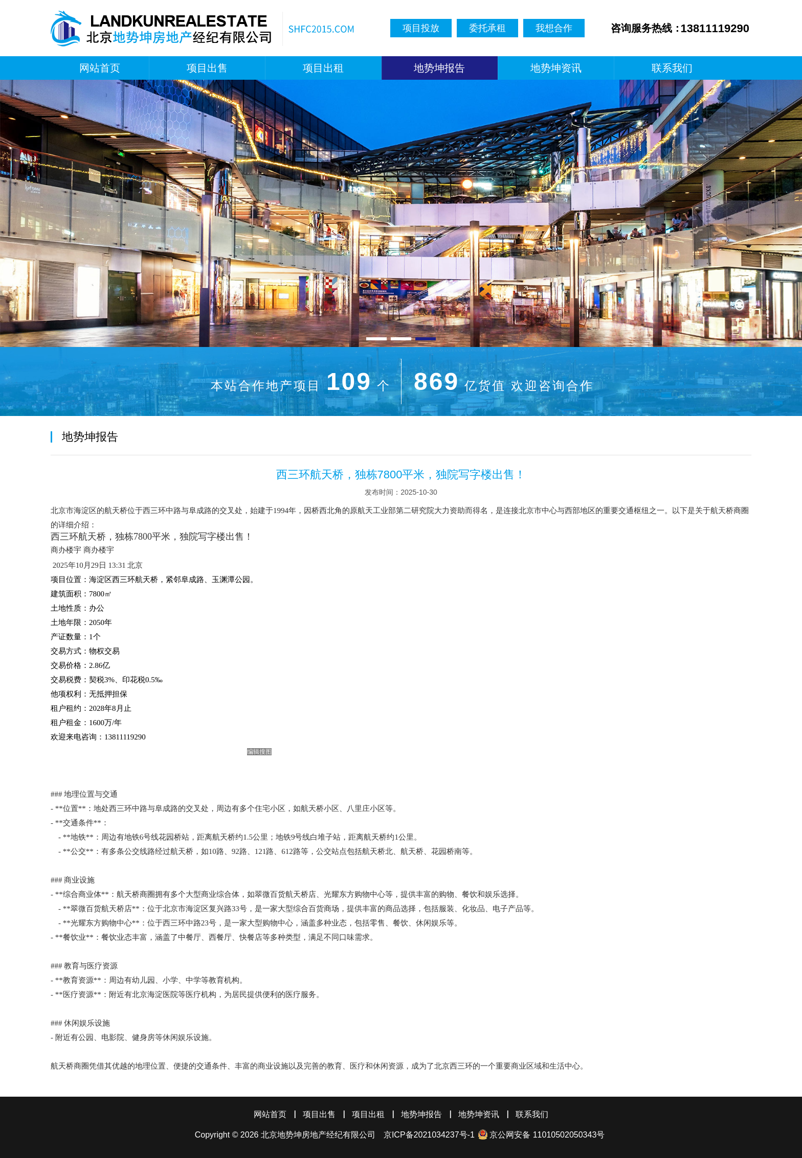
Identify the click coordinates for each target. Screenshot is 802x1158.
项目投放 (421, 28)
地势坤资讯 (556, 68)
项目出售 (207, 68)
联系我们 (672, 68)
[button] (376, 338)
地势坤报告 (439, 68)
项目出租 (323, 68)
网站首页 (99, 68)
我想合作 (554, 28)
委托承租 (487, 28)
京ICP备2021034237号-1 (429, 1134)
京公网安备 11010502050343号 (547, 1134)
